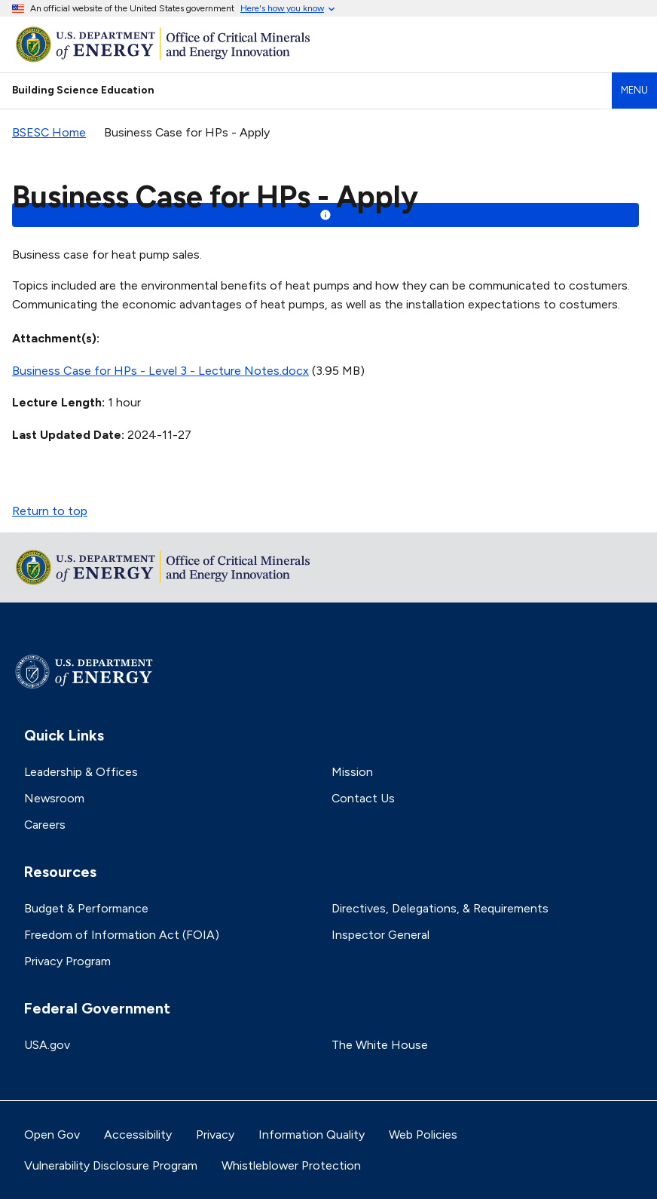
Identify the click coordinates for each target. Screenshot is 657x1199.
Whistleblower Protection (291, 1165)
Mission (352, 772)
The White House (380, 1045)
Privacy (215, 1134)
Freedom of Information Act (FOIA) (121, 935)
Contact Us (363, 798)
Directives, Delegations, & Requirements (440, 908)
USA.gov (47, 1045)
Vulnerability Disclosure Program (110, 1165)
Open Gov (52, 1134)
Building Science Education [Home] (83, 90)
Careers (45, 824)
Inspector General (380, 935)
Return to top (49, 511)
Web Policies (423, 1134)
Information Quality (311, 1134)
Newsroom (54, 798)
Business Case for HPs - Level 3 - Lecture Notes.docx (160, 370)
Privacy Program (67, 961)
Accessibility (138, 1134)
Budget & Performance (86, 908)
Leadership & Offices (81, 772)
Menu (634, 90)
